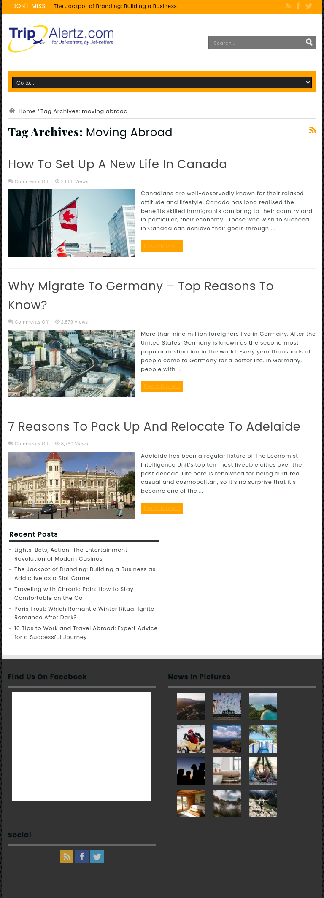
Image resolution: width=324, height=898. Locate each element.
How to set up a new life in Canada (117, 164)
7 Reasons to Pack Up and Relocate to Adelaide (154, 426)
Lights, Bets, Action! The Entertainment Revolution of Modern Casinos (70, 554)
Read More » (162, 246)
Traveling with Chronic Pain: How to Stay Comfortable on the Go (73, 593)
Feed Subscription (312, 130)
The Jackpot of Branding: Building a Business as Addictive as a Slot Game (155, 6)
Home (27, 111)
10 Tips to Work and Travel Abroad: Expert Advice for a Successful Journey (86, 632)
